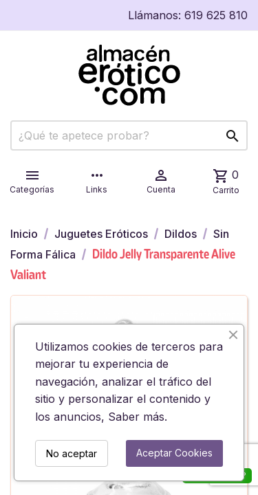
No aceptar (71, 453)
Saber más (136, 417)
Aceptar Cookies (174, 453)
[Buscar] (129, 135)
